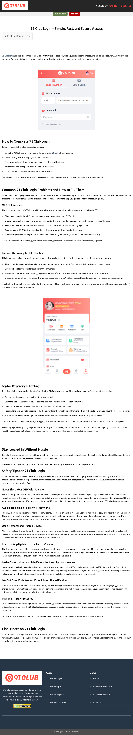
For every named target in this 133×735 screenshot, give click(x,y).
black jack (98, 702)
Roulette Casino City (102, 686)
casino (114, 6)
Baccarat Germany (101, 694)
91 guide (102, 6)
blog (124, 6)
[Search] (130, 6)
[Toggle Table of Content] (27, 36)
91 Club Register (57, 694)
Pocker (96, 678)
